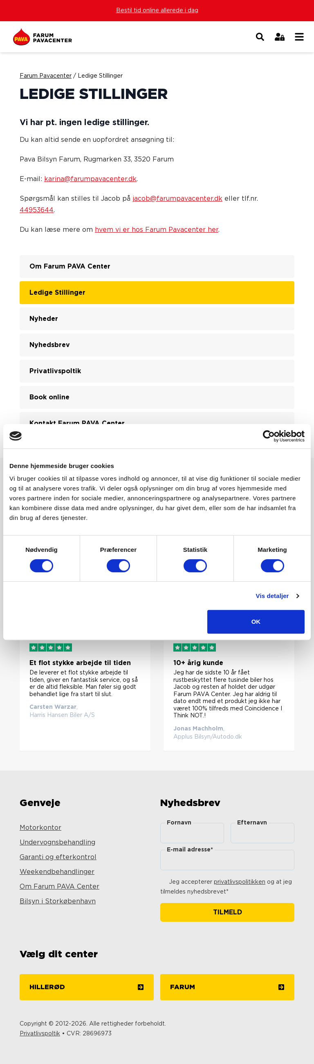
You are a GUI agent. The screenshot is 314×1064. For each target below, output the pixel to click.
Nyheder (43, 319)
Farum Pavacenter (46, 76)
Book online (49, 397)
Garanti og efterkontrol (58, 857)
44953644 (37, 210)
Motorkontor (40, 827)
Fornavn (179, 823)
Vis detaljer (272, 595)
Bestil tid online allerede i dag (157, 10)
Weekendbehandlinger (57, 872)
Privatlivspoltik (55, 371)
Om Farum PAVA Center (69, 266)
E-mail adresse (190, 850)
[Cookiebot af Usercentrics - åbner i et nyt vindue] (269, 436)
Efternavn (252, 823)
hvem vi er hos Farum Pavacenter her (156, 229)
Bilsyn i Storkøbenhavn (58, 901)
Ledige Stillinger (57, 292)
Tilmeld (227, 912)
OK (256, 621)
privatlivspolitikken (239, 882)
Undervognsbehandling (57, 842)
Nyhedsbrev (49, 345)
